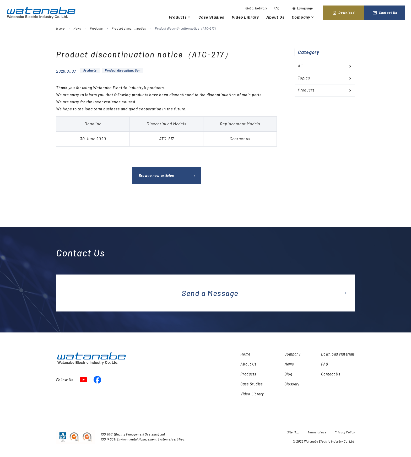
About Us (275, 16)
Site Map (293, 432)
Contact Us (384, 12)
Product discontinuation (129, 28)
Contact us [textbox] (240, 138)
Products (180, 16)
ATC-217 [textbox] (166, 138)
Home (60, 28)
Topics (304, 78)
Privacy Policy (345, 432)
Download (343, 12)
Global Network (256, 8)
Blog (288, 374)
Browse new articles (156, 175)
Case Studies (211, 16)
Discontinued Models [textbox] (166, 123)
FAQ (276, 8)
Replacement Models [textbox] (240, 123)
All (300, 65)
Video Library (245, 16)
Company (303, 16)
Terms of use (316, 432)
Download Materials (338, 354)
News (77, 28)
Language (302, 8)
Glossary (291, 384)
